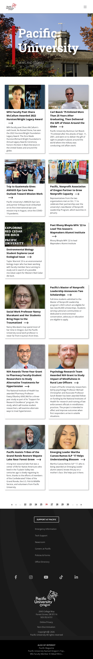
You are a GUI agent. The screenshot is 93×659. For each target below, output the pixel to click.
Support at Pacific (46, 519)
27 (52, 504)
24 (36, 504)
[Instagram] (31, 577)
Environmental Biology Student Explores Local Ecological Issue (20, 253)
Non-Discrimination (46, 627)
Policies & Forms (42, 555)
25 (41, 504)
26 (46, 504)
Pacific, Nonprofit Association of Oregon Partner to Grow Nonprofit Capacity (68, 190)
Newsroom (40, 542)
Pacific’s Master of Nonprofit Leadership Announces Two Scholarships (67, 291)
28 (57, 504)
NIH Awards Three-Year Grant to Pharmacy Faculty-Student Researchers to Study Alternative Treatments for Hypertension (24, 379)
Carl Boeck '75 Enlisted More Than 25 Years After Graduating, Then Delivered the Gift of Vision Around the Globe (67, 119)
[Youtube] (46, 577)
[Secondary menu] (85, 7)
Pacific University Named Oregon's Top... (46, 651)
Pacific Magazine (46, 648)
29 (62, 504)
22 (25, 504)
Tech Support (41, 535)
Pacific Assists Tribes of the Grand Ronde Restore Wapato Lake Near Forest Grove (24, 455)
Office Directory (42, 561)
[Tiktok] (61, 577)
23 (30, 504)
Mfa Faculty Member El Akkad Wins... (46, 654)
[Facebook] (16, 577)
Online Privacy (46, 622)
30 (68, 504)
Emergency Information (46, 529)
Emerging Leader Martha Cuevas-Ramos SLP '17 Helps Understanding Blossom (67, 455)
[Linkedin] (77, 577)
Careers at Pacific (43, 548)
